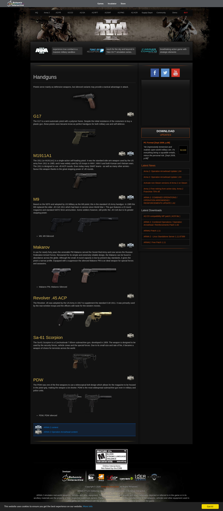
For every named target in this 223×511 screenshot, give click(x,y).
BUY (186, 13)
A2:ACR (134, 13)
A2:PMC (121, 13)
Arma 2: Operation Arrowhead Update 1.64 (162, 171)
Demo (174, 13)
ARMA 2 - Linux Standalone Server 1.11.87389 (164, 236)
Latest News (148, 165)
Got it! (210, 506)
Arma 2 (47, 13)
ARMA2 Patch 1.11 (152, 231)
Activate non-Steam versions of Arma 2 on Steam (165, 183)
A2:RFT (95, 13)
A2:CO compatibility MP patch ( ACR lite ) (162, 216)
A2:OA (82, 13)
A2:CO (70, 13)
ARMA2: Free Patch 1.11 (155, 242)
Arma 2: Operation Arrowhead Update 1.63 (162, 177)
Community (161, 13)
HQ (36, 13)
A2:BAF (108, 13)
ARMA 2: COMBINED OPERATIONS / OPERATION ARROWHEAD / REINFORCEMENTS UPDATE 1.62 (160, 200)
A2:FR (58, 13)
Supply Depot (147, 13)
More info (88, 506)
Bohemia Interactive (110, 487)
